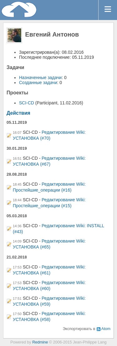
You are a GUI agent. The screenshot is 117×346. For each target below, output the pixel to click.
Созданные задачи (38, 82)
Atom (105, 329)
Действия (18, 113)
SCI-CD (26, 102)
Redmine (40, 342)
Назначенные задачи (40, 77)
